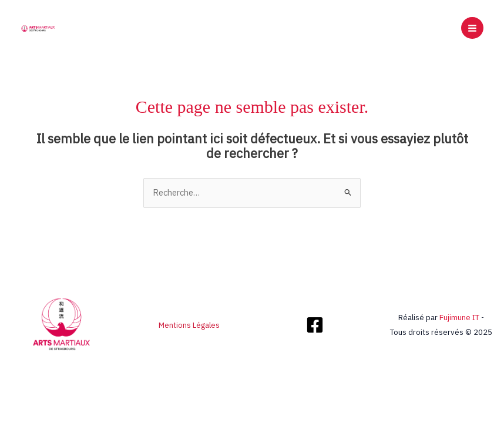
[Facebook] (315, 325)
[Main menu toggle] (472, 28)
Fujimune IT (459, 317)
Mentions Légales (189, 325)
